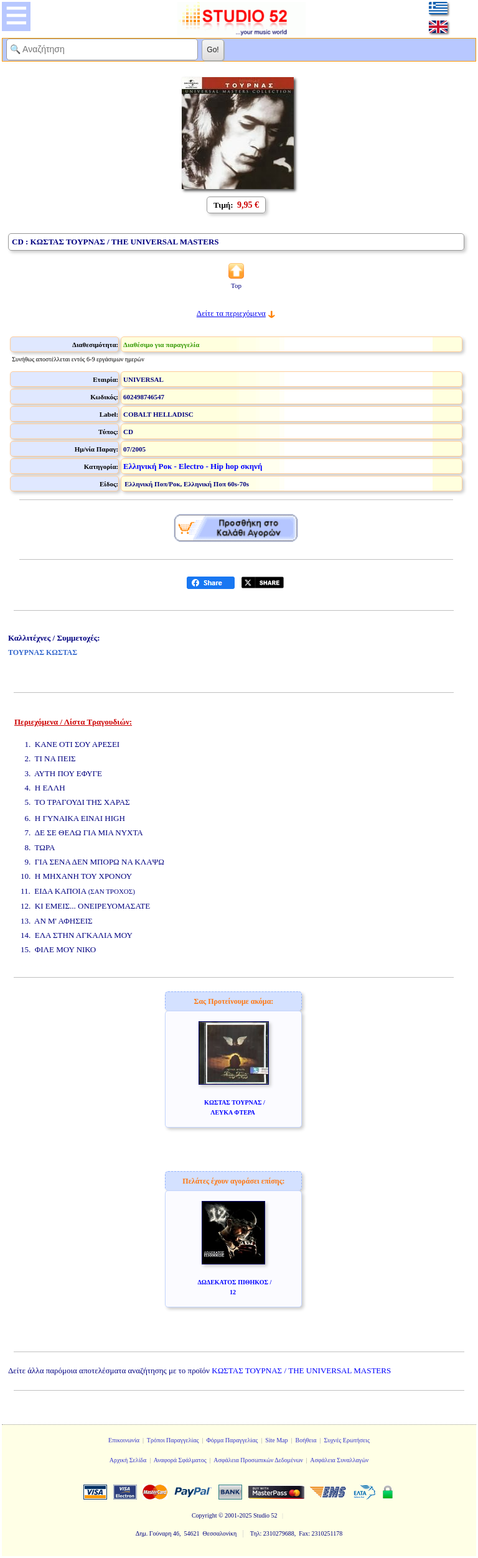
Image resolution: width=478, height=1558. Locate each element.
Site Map (276, 1440)
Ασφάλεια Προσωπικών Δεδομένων (258, 1460)
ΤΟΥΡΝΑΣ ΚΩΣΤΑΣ (42, 652)
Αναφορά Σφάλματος (180, 1460)
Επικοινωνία (123, 1440)
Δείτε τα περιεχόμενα (231, 313)
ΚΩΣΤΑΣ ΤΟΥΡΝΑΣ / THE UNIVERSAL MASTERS (301, 1370)
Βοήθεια (306, 1440)
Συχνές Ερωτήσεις (347, 1440)
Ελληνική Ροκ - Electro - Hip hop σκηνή (192, 466)
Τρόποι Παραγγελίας (173, 1440)
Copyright (204, 1515)
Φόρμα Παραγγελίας (232, 1440)
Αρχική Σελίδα (128, 1460)
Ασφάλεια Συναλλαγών (339, 1460)
